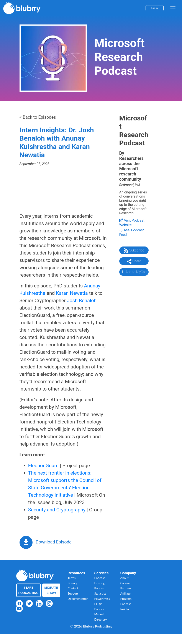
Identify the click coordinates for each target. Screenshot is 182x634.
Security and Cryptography (56, 510)
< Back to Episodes (38, 117)
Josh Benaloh (82, 300)
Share (134, 261)
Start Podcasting (28, 590)
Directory (100, 619)
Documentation (78, 598)
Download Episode (54, 542)
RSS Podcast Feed (131, 232)
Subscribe (134, 250)
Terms (72, 578)
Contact (73, 588)
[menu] (173, 8)
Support (73, 593)
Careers (125, 583)
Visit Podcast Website (131, 222)
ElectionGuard (43, 466)
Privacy (72, 583)
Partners (126, 588)
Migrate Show (51, 590)
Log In (154, 8)
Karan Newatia (72, 293)
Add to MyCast (134, 271)
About (124, 578)
